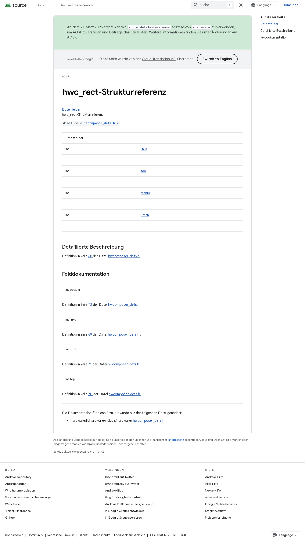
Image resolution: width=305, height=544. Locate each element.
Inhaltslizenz (176, 440)
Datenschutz (101, 535)
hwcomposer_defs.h (100, 123)
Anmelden (290, 5)
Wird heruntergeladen (20, 490)
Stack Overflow (215, 511)
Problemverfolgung (218, 517)
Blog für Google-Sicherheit (123, 497)
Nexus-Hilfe (213, 490)
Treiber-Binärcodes (17, 511)
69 (90, 334)
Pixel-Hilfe (211, 484)
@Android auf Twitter (119, 477)
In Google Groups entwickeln (124, 511)
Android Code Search (77, 5)
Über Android (14, 535)
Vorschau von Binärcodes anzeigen (28, 497)
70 (90, 394)
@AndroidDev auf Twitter (122, 484)
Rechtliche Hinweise (61, 535)
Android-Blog (114, 490)
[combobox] (212, 5)
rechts (145, 193)
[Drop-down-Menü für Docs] (50, 5)
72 (90, 305)
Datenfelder (71, 109)
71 (90, 364)
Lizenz (83, 535)
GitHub (10, 517)
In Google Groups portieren (123, 517)
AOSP (65, 76)
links (144, 149)
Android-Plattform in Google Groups (129, 504)
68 (90, 256)
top (143, 171)
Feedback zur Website (129, 535)
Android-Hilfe (214, 477)
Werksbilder (13, 504)
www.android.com (217, 497)
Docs (40, 5)
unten (145, 215)
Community (35, 535)
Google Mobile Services (221, 504)
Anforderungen (15, 484)
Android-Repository (18, 477)
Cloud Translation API (159, 59)
